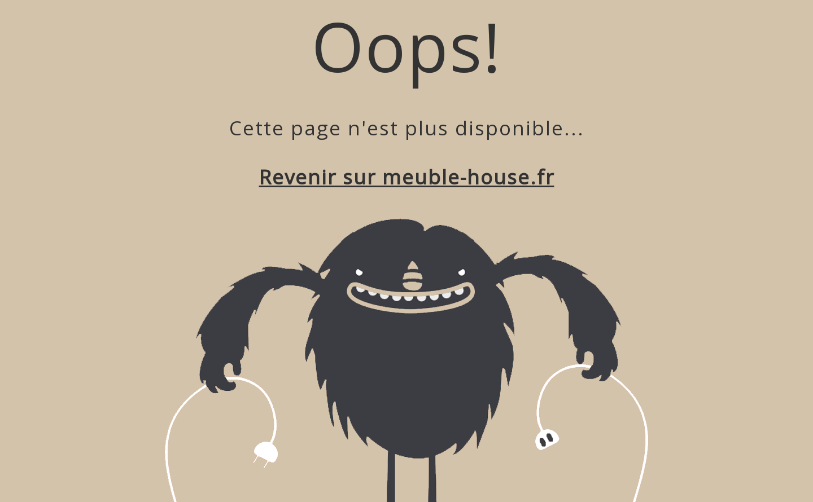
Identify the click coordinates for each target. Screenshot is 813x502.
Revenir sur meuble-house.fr (406, 177)
